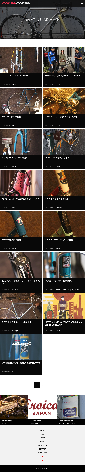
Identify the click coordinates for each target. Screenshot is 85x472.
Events (57, 331)
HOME (42, 430)
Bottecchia (58, 208)
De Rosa (15, 290)
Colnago (15, 85)
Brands (42, 438)
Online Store (42, 453)
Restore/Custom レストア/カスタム (67, 290)
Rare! (14, 208)
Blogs (42, 434)
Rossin (57, 85)
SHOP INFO (42, 445)
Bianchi (57, 249)
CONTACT (42, 449)
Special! (58, 167)
